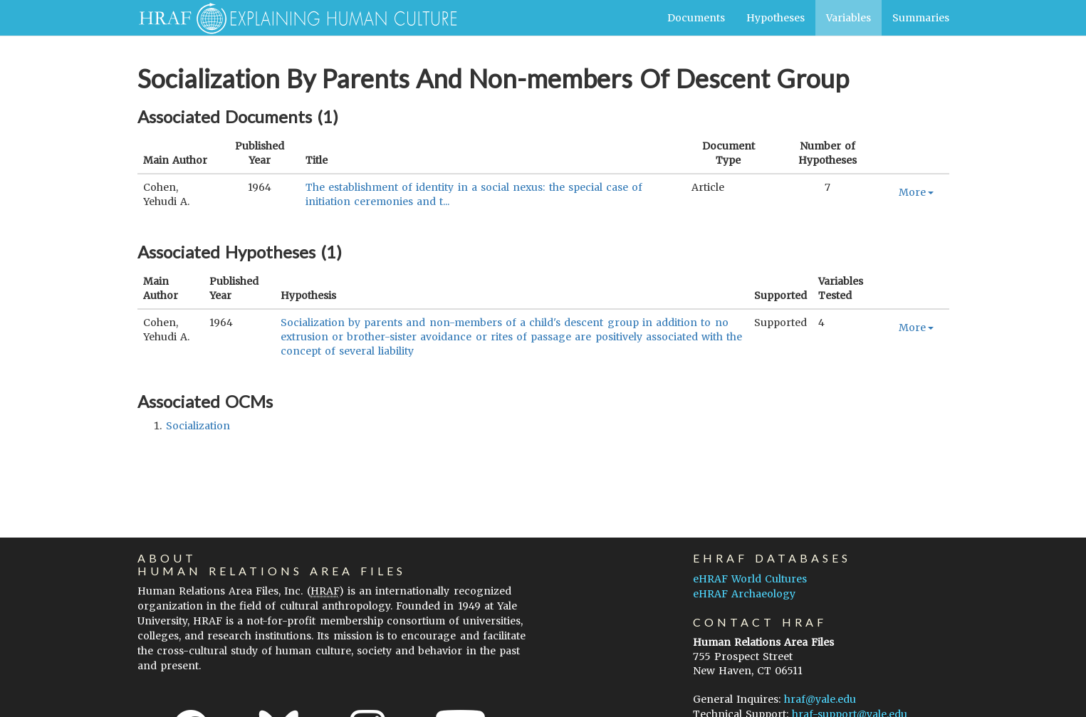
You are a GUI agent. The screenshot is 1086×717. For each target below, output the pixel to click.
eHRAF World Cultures (750, 578)
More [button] (916, 192)
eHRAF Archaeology (744, 593)
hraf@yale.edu (820, 699)
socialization (198, 425)
